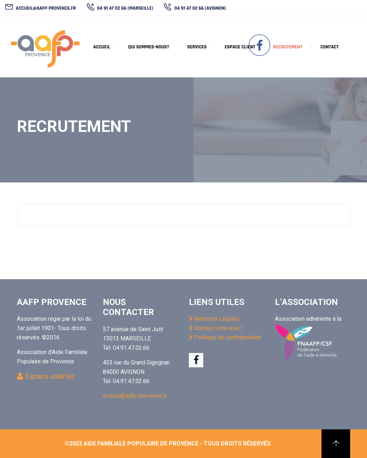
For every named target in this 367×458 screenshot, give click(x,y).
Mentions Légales (214, 318)
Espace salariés (46, 376)
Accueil (101, 47)
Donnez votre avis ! (216, 328)
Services (197, 47)
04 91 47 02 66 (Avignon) (199, 8)
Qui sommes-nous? (148, 47)
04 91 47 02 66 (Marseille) (124, 8)
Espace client (240, 47)
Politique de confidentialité (225, 337)
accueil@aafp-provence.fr (45, 8)
